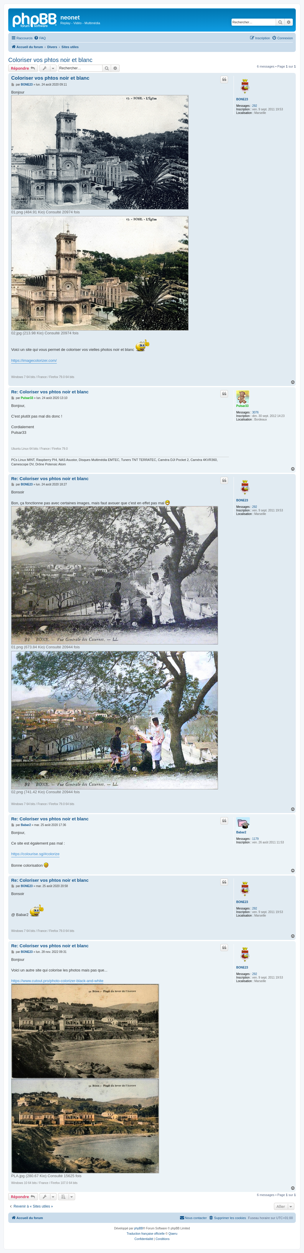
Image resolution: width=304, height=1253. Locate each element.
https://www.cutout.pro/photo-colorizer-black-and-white (57, 981)
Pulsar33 (242, 406)
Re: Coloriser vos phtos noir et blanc (50, 391)
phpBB (138, 1228)
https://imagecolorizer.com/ (34, 360)
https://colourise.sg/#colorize (35, 854)
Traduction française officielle (146, 1233)
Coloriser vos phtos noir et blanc (50, 60)
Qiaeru (172, 1233)
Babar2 (241, 832)
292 (254, 105)
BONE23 (242, 99)
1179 (255, 838)
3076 (255, 412)
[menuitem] (40, 38)
